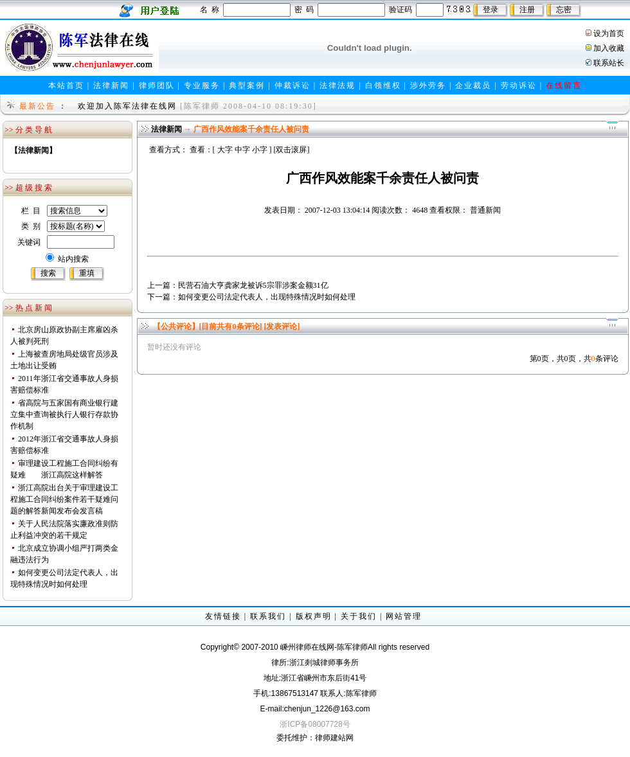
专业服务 (202, 85)
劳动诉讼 (519, 85)
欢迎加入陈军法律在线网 (127, 106)
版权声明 (314, 616)
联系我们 (268, 616)
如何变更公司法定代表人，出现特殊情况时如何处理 (267, 296)
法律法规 (338, 85)
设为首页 (608, 33)
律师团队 (157, 85)
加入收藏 (608, 48)
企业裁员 (473, 85)
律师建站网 (334, 737)
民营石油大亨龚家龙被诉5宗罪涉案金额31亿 (253, 285)
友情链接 (223, 616)
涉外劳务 (428, 85)
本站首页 (66, 85)
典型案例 (247, 85)
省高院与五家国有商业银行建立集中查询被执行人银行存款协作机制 (64, 414)
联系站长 (608, 62)
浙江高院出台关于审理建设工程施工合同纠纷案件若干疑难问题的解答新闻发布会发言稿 (64, 499)
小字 (259, 149)
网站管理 (404, 616)
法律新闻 (111, 85)
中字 (242, 149)
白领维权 (383, 85)
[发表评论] (281, 326)
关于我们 (359, 616)
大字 (225, 149)
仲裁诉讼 (292, 85)
